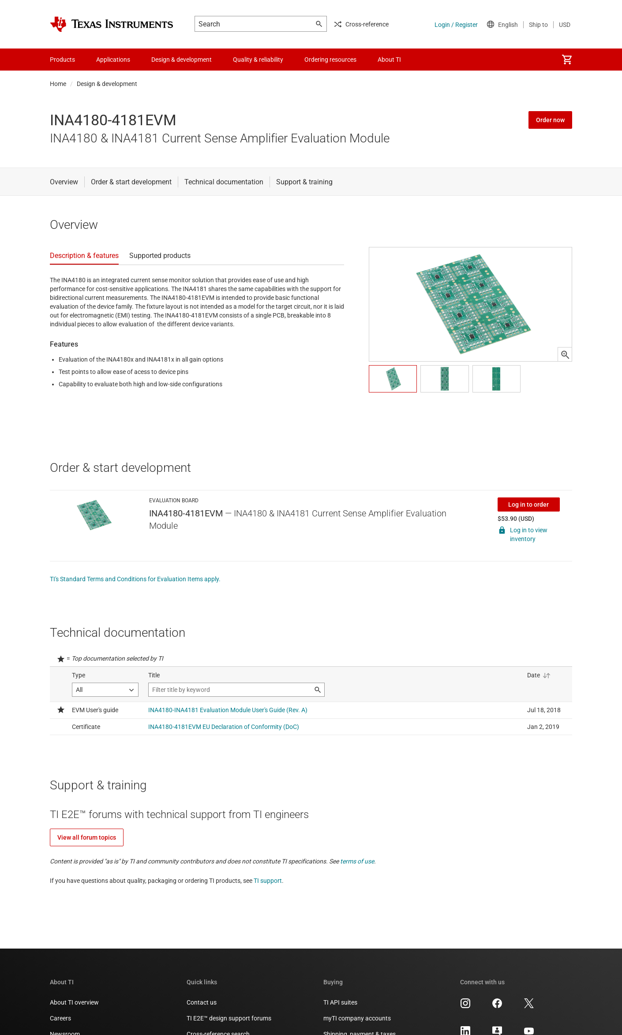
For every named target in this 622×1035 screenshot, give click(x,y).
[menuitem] (567, 60)
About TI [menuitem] (389, 59)
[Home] (111, 24)
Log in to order (528, 504)
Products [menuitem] (62, 59)
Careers (60, 1018)
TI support (268, 880)
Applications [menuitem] (113, 59)
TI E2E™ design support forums (229, 1018)
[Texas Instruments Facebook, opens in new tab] (497, 1006)
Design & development (107, 83)
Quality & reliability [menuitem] (258, 59)
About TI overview (74, 1002)
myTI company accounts (357, 1018)
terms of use (357, 861)
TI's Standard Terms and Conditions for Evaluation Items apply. (135, 579)
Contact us (202, 1002)
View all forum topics (86, 837)
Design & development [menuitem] (181, 59)
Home (58, 83)
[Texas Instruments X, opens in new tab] (529, 1006)
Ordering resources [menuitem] (330, 59)
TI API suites (340, 1002)
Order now (550, 119)
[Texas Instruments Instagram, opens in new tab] (465, 1006)
